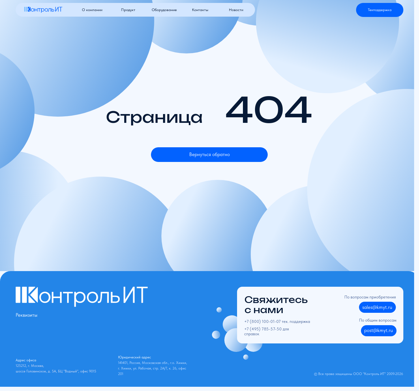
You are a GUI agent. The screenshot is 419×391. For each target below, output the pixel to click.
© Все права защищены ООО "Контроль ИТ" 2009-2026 (358, 374)
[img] (43, 9)
